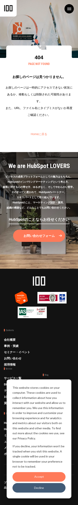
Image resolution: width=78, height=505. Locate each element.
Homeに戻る (39, 134)
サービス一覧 (12, 378)
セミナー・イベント (17, 352)
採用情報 (10, 364)
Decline (39, 487)
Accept (39, 476)
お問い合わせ (12, 358)
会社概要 (10, 339)
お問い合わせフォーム (39, 236)
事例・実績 (11, 346)
